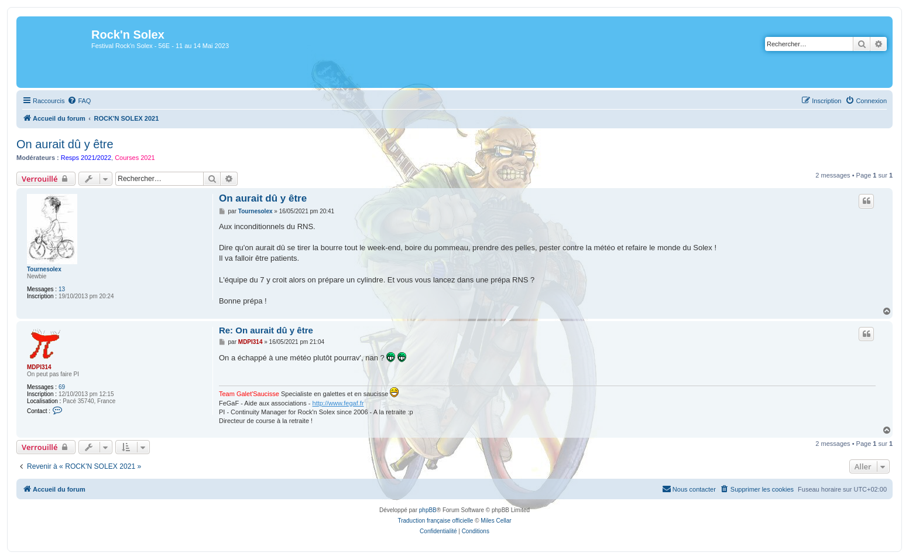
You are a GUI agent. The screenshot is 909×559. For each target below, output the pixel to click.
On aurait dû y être (65, 144)
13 (62, 289)
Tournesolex (44, 269)
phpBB (428, 510)
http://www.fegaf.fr (338, 403)
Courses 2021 (135, 157)
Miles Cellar (496, 520)
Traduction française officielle (435, 520)
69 (62, 387)
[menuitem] (79, 101)
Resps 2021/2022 (86, 157)
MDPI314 (39, 367)
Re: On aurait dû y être (266, 330)
